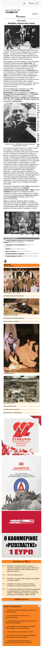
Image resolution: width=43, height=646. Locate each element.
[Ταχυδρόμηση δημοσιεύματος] (33, 235)
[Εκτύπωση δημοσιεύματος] (38, 235)
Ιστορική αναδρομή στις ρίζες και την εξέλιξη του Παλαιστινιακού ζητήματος (20, 622)
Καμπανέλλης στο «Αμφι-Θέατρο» (13, 412)
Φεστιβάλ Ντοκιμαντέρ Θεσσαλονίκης (14, 296)
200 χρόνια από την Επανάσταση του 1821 (20, 632)
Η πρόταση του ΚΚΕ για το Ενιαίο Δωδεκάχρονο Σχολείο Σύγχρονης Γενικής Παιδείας (20, 636)
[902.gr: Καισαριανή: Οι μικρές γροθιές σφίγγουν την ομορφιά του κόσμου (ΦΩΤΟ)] (4, 578)
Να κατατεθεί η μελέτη (21, 390)
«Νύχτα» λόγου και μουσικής (11, 409)
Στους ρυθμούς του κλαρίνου (11, 321)
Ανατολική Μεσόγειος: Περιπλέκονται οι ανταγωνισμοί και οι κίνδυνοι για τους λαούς (18, 641)
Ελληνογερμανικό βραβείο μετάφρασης (14, 318)
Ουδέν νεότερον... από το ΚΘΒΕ (21, 280)
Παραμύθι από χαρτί (21, 349)
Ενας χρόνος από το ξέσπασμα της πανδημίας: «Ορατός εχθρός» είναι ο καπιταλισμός (20, 627)
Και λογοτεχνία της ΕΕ (10, 406)
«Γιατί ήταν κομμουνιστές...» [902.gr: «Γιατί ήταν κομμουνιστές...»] (15, 575)
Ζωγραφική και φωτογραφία (21, 307)
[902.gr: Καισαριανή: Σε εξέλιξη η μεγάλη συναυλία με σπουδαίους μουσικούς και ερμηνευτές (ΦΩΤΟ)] (4, 584)
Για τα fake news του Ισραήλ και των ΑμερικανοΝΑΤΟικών (17, 616)
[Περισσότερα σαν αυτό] (27, 235)
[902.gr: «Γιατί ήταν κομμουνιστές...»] (4, 575)
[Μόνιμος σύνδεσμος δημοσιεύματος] (22, 235)
